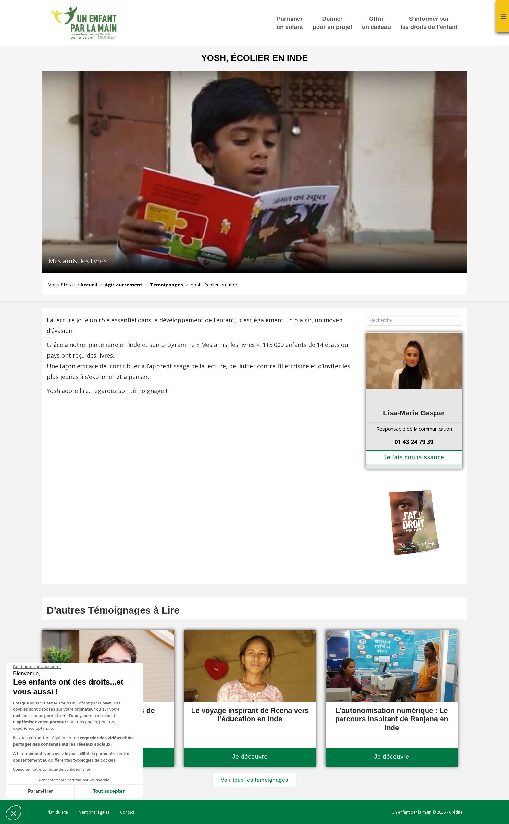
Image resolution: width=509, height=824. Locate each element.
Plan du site (57, 812)
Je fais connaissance (414, 457)
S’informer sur (429, 23)
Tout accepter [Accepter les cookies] (109, 791)
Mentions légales (94, 812)
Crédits (455, 812)
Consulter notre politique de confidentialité (51, 769)
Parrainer (290, 23)
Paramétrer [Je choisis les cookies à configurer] (40, 791)
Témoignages (166, 284)
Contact (127, 812)
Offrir (376, 23)
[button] (13, 813)
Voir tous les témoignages (254, 780)
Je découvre (249, 757)
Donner (332, 23)
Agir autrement (124, 284)
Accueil (88, 284)
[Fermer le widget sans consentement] (37, 667)
